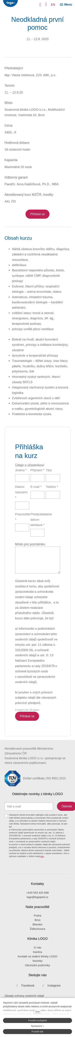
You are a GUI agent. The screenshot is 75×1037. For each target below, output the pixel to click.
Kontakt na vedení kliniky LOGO (37, 956)
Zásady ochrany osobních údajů (24, 995)
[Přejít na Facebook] (24, 985)
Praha (37, 915)
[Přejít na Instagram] (50, 985)
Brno (38, 919)
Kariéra (37, 951)
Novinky (37, 960)
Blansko (37, 924)
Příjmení (37, 470)
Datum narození (21, 492)
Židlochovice (37, 928)
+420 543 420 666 (37, 892)
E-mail (36, 487)
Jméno (21, 470)
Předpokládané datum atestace (38, 519)
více (37, 1011)
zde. (42, 856)
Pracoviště (22, 516)
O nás (37, 947)
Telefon (52, 487)
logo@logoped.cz (37, 897)
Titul (49, 470)
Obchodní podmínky (37, 965)
